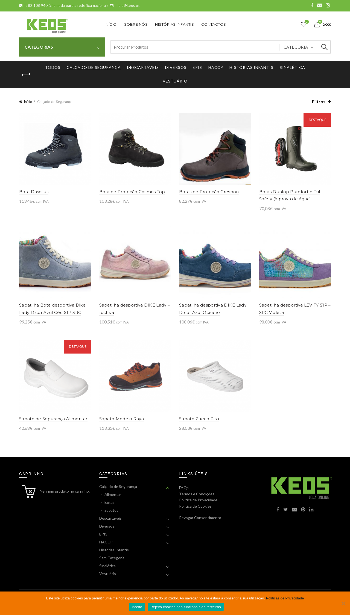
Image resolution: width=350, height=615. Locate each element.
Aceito (137, 607)
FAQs (184, 487)
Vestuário (175, 81)
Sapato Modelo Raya (121, 418)
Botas (109, 502)
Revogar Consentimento (200, 517)
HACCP (215, 67)
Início (111, 24)
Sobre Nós (136, 24)
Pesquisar (324, 47)
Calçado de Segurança (94, 67)
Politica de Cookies (195, 506)
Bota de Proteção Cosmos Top (132, 191)
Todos (52, 67)
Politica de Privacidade (198, 500)
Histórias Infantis (174, 24)
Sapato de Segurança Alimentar (53, 418)
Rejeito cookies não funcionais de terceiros (185, 607)
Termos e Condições (196, 494)
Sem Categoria (111, 557)
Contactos (213, 24)
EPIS (197, 67)
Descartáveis (143, 67)
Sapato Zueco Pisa (199, 418)
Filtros (318, 101)
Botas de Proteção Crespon (209, 191)
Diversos (175, 67)
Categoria (296, 47)
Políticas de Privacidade (285, 598)
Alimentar (112, 494)
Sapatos (111, 510)
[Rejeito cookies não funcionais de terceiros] (343, 603)
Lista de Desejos (306, 22)
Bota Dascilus (33, 191)
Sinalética (292, 67)
